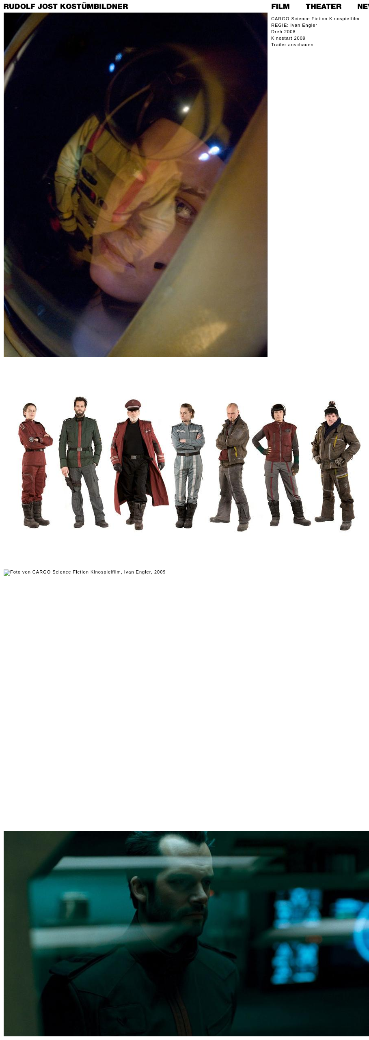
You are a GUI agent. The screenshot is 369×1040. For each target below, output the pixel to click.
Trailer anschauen (292, 44)
